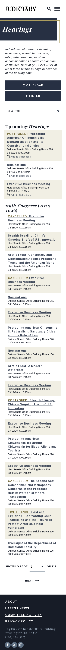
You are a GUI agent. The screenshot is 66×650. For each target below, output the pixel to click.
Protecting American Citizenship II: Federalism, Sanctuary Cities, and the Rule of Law (32, 331)
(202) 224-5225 (15, 637)
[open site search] (49, 9)
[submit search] (58, 111)
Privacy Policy (19, 621)
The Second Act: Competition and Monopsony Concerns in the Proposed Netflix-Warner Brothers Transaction (31, 488)
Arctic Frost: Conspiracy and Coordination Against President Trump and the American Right (32, 258)
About (11, 601)
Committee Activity (23, 614)
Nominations (16, 164)
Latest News (17, 608)
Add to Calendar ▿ (21, 156)
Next (29, 580)
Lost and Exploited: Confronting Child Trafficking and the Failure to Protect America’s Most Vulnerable (30, 520)
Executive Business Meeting (28, 184)
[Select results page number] (37, 567)
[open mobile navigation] (57, 8)
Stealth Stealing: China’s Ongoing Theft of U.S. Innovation (31, 404)
